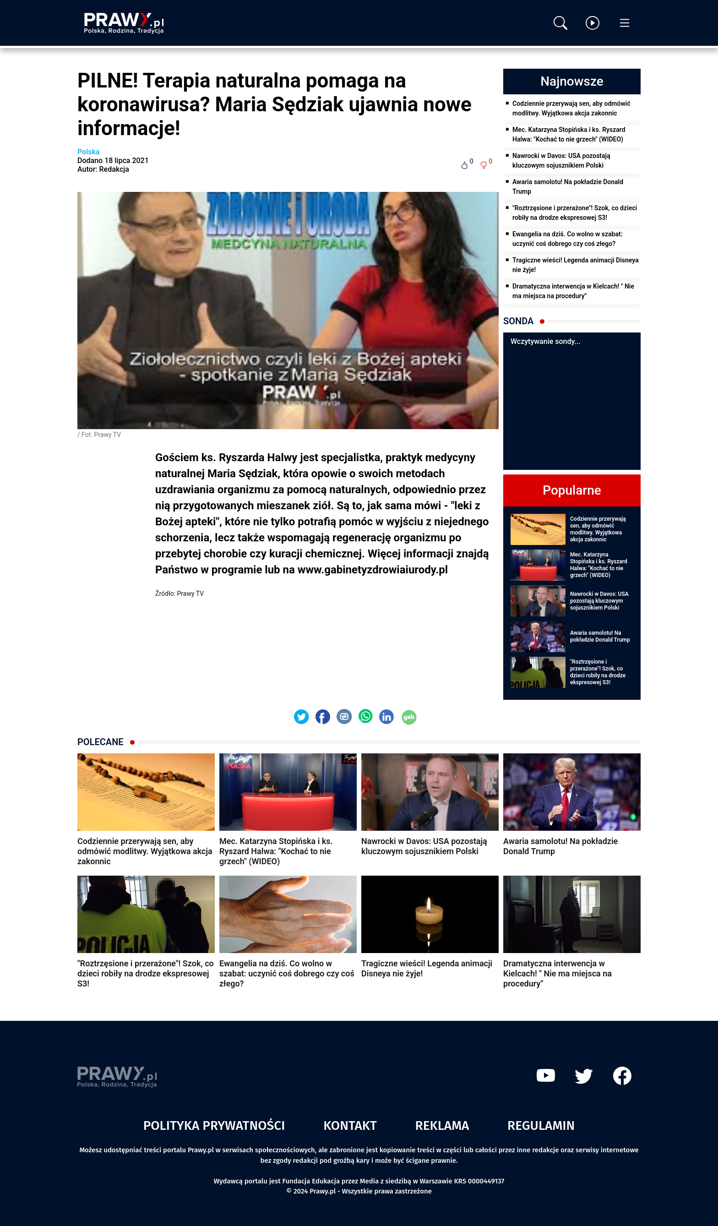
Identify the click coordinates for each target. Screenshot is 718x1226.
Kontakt (350, 1125)
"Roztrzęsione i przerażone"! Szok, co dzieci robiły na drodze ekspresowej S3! (574, 212)
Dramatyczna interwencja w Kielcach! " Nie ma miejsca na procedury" (573, 291)
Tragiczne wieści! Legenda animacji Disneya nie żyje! (575, 264)
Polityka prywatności (214, 1125)
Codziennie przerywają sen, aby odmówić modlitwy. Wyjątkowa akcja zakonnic (571, 108)
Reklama (442, 1125)
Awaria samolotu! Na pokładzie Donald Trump (567, 186)
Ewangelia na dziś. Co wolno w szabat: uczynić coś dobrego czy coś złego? (567, 238)
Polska (88, 151)
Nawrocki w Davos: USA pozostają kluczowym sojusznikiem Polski (561, 160)
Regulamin (541, 1125)
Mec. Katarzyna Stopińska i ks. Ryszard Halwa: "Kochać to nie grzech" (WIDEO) (569, 134)
